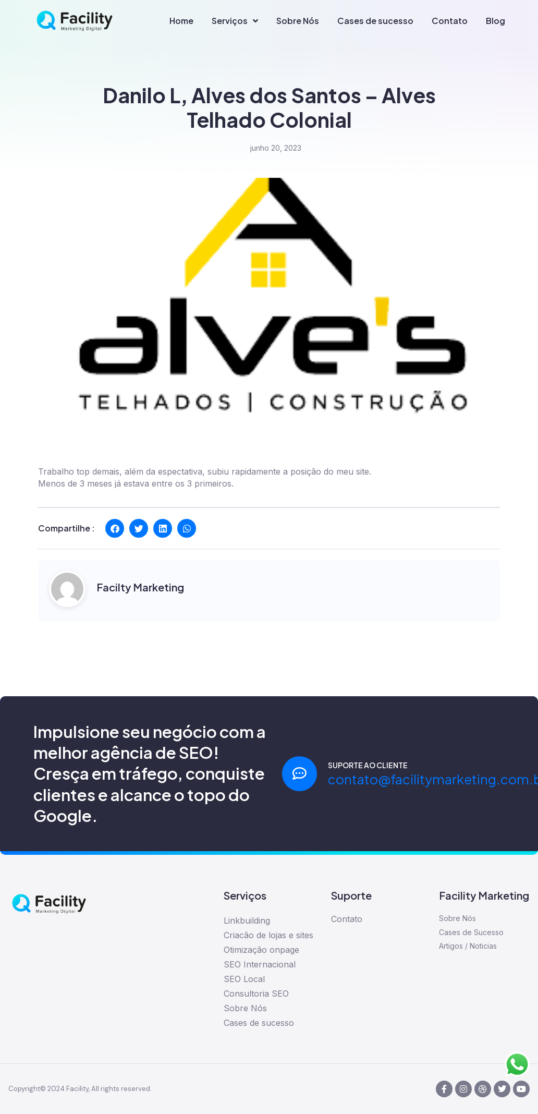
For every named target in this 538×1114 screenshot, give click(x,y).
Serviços (235, 20)
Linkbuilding (247, 920)
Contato (450, 20)
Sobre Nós (297, 20)
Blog (495, 20)
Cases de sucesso (375, 20)
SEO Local (244, 979)
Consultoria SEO (256, 993)
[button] (114, 528)
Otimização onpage (261, 950)
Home (181, 20)
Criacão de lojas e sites (268, 935)
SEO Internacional (260, 964)
